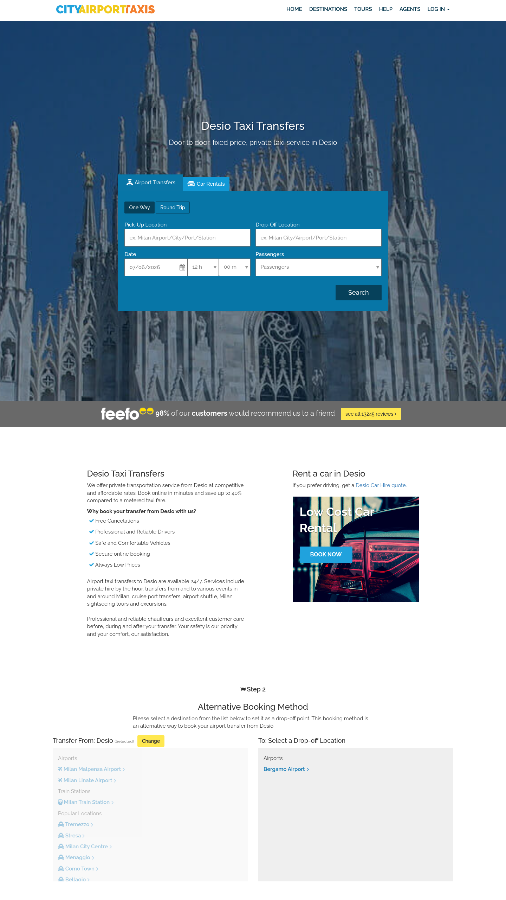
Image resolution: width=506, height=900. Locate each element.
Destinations (328, 9)
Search (358, 292)
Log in (438, 9)
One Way (139, 207)
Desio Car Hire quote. (381, 485)
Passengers (269, 254)
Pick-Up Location (145, 225)
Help (386, 9)
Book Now (326, 554)
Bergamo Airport (284, 769)
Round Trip (172, 207)
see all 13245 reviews (370, 414)
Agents (410, 9)
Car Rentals (211, 184)
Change (151, 741)
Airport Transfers (155, 182)
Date (130, 254)
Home (294, 9)
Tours (363, 9)
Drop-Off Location (277, 225)
